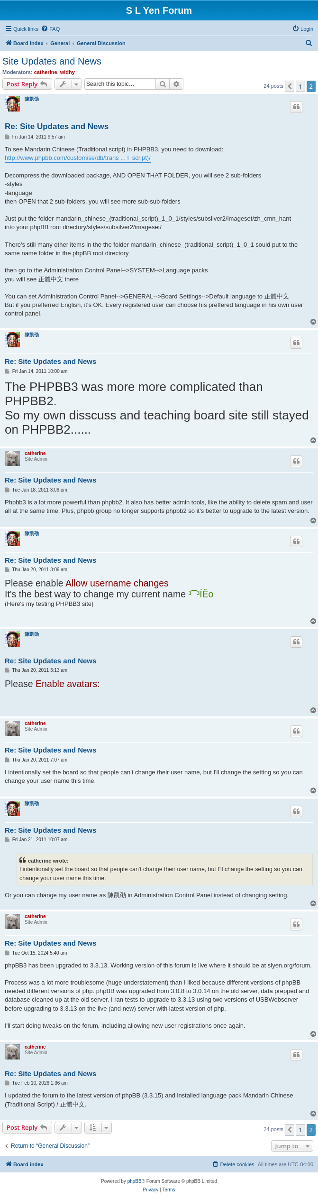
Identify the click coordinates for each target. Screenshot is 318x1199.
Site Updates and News (51, 61)
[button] (289, 86)
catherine (45, 72)
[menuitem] (50, 29)
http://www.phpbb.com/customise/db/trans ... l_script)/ (78, 157)
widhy (67, 72)
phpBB (134, 1181)
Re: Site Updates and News (57, 126)
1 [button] (300, 86)
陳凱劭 (32, 99)
